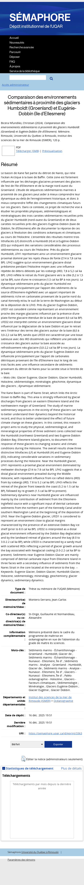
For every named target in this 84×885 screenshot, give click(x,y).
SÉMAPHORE (40, 17)
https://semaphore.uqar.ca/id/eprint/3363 (55, 733)
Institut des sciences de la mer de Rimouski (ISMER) (50, 699)
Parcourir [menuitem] (15, 52)
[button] (23, 759)
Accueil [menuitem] (14, 37)
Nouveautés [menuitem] (17, 42)
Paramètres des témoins (21, 859)
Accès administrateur (15, 85)
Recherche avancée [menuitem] (22, 47)
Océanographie (63, 701)
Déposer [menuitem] (15, 56)
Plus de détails (71, 768)
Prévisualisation (52, 151)
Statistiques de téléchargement (27, 768)
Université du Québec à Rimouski (40, 852)
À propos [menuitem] (15, 66)
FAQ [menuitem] (12, 61)
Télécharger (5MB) (27, 151)
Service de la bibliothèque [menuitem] (25, 71)
